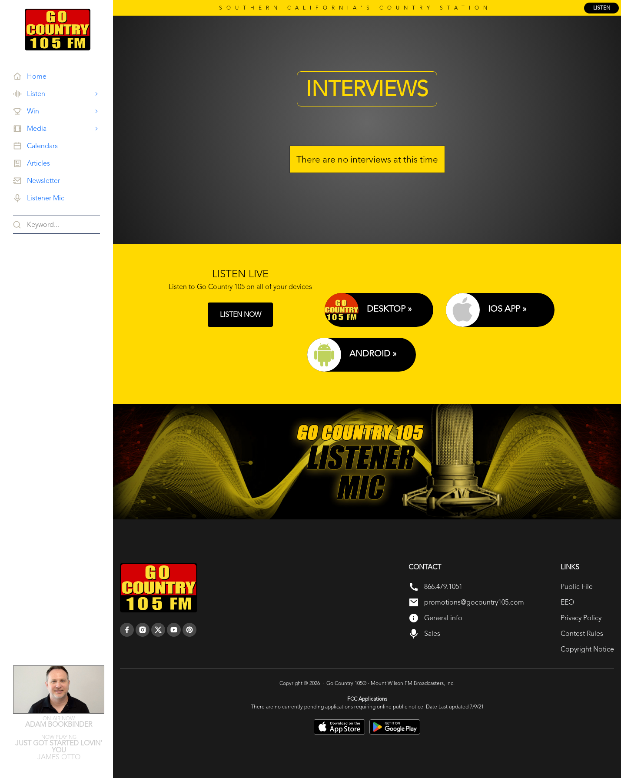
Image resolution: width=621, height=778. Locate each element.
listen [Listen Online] (601, 8)
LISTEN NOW (240, 314)
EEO (567, 602)
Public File (577, 586)
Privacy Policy (581, 618)
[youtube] (174, 630)
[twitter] (158, 630)
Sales (432, 633)
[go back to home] (158, 587)
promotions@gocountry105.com (474, 602)
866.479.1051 (443, 586)
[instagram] (142, 630)
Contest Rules (582, 633)
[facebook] (127, 630)
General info (443, 618)
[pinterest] (189, 630)
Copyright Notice (587, 649)
